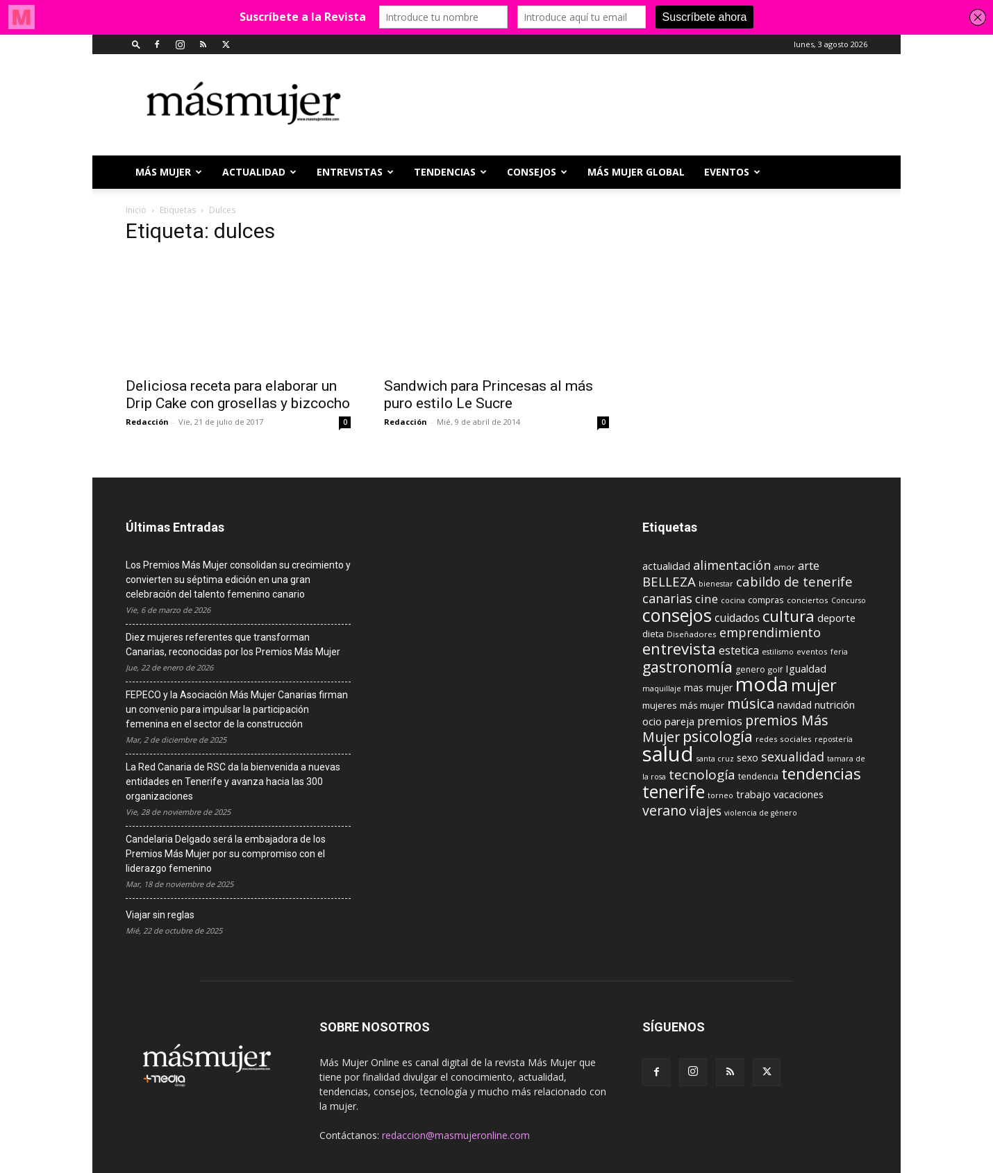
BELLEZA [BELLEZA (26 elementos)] (669, 581)
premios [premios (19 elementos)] (719, 721)
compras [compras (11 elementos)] (766, 599)
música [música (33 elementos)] (750, 703)
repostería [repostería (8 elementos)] (834, 739)
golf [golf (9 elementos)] (775, 669)
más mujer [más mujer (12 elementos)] (702, 705)
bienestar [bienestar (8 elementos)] (716, 584)
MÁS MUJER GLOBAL (636, 171)
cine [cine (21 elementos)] (706, 599)
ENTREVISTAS (355, 171)
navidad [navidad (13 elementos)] (794, 704)
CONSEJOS (537, 171)
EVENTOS (732, 171)
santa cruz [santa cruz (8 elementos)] (715, 758)
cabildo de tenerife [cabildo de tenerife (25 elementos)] (794, 581)
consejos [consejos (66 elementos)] (677, 615)
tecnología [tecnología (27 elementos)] (702, 775)
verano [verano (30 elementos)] (664, 810)
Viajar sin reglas (160, 914)
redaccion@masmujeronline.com (456, 1135)
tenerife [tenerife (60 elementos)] (673, 791)
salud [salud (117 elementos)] (668, 754)
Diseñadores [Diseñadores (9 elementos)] (692, 634)
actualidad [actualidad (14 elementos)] (666, 566)
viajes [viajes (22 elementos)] (705, 810)
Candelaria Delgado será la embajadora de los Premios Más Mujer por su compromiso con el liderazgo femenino (226, 854)
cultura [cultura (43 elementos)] (788, 615)
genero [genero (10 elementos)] (750, 669)
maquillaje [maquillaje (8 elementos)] (661, 688)
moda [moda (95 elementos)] (761, 683)
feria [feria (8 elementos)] (839, 652)
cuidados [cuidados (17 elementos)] (737, 617)
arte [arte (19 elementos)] (808, 565)
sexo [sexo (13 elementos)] (747, 757)
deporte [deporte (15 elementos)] (836, 618)
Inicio (136, 210)
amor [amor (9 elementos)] (784, 567)
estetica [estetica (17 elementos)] (739, 650)
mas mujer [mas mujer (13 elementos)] (708, 687)
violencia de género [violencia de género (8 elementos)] (760, 813)
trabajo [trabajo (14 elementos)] (753, 794)
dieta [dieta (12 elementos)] (653, 633)
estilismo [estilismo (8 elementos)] (778, 652)
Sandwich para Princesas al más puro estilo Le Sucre (488, 395)
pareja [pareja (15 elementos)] (679, 721)
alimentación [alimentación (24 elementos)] (732, 565)
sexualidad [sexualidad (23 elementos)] (792, 756)
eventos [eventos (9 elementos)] (812, 651)
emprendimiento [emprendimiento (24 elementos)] (770, 632)
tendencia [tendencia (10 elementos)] (758, 776)
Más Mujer (168, 171)
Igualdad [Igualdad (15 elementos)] (805, 668)
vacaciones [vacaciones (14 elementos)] (799, 794)
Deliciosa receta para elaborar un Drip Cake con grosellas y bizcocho (238, 395)
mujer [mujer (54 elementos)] (814, 685)
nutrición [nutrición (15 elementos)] (835, 704)
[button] (136, 44)
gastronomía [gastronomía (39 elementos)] (687, 667)
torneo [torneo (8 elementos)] (720, 795)
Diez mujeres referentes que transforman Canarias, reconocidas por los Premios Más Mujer (233, 644)
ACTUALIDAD (259, 171)
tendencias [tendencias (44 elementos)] (821, 773)
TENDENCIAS (450, 171)
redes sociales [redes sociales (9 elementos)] (784, 739)
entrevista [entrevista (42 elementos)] (679, 648)
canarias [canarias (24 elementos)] (667, 598)
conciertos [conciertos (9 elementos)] (807, 600)
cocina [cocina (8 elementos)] (733, 600)
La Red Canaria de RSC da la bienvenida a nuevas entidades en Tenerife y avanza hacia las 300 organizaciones (233, 781)
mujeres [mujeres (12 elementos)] (659, 705)
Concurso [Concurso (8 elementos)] (848, 600)
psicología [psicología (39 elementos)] (718, 736)
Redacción (147, 421)
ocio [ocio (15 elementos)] (652, 721)
